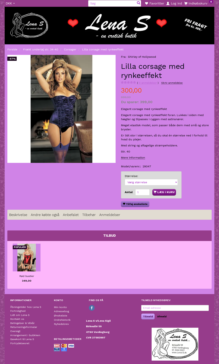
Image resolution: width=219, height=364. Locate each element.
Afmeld (161, 316)
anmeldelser (148, 82)
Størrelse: (131, 176)
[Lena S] (109, 24)
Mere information (133, 157)
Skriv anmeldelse (172, 82)
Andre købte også (45, 215)
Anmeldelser (109, 215)
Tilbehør (89, 215)
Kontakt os (17, 319)
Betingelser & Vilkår (22, 323)
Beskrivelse (18, 215)
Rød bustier (26, 276)
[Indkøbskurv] (198, 3)
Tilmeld (148, 316)
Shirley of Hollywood (142, 56)
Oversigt (15, 331)
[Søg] (138, 3)
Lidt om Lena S (20, 315)
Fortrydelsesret (19, 343)
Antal (129, 192)
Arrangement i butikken (25, 335)
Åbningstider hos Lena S (25, 307)
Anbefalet (71, 215)
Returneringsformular (23, 327)
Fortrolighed (17, 310)
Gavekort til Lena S (22, 339)
